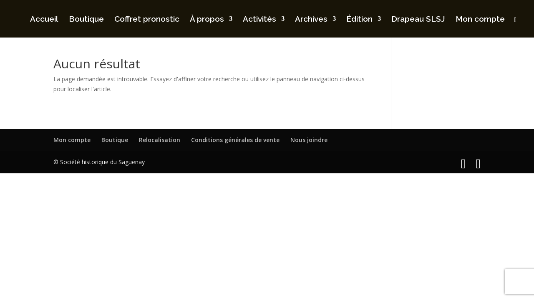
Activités (259, 19)
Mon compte (480, 19)
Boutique (86, 19)
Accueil (44, 19)
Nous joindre (308, 140)
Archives (311, 19)
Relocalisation (159, 140)
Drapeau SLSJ (418, 19)
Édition (359, 19)
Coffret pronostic (146, 19)
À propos (207, 19)
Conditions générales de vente (235, 140)
